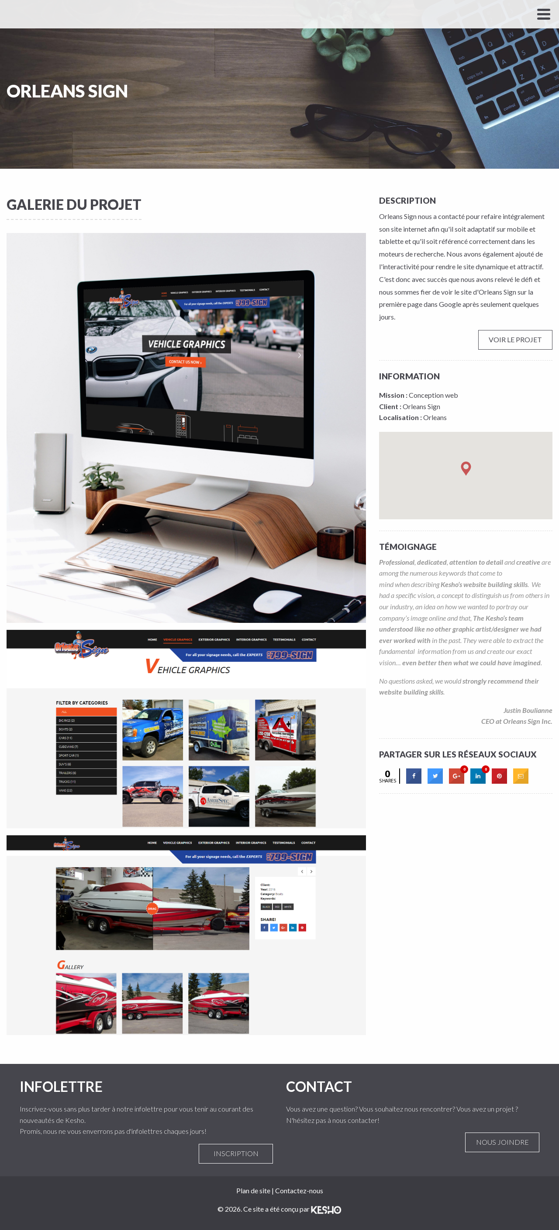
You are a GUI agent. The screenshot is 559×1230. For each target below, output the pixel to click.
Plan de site (253, 1190)
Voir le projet (515, 339)
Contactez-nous (299, 1190)
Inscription (236, 1153)
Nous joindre (502, 1142)
